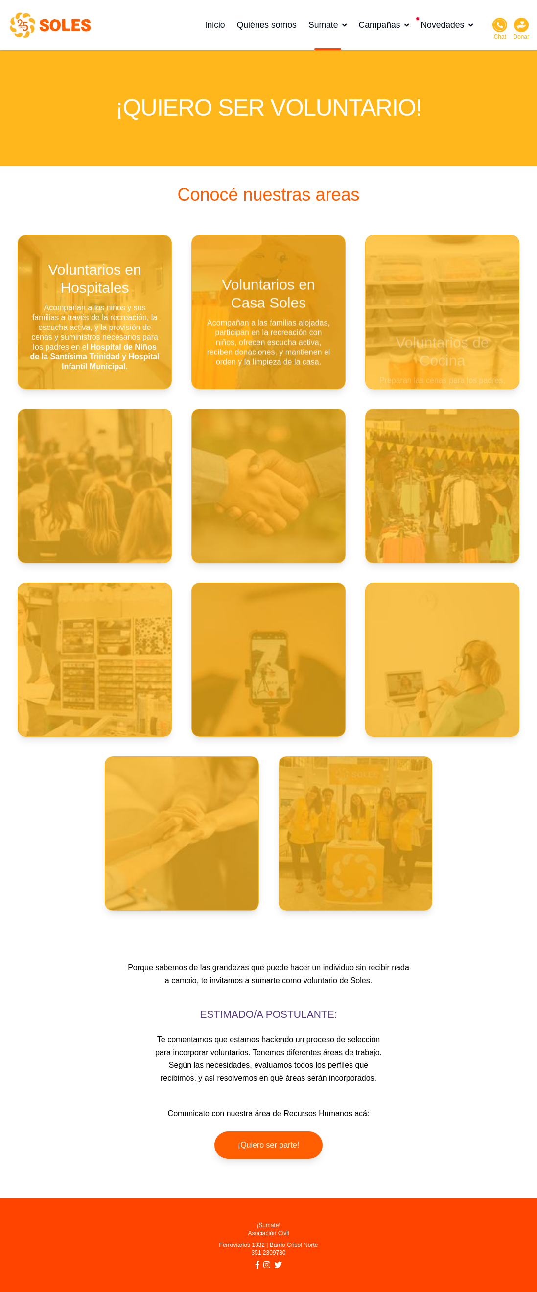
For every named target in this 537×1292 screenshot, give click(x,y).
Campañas (383, 25)
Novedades (446, 25)
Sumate (327, 25)
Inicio (215, 25)
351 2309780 (268, 1252)
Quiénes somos (267, 25)
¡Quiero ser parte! (268, 1145)
